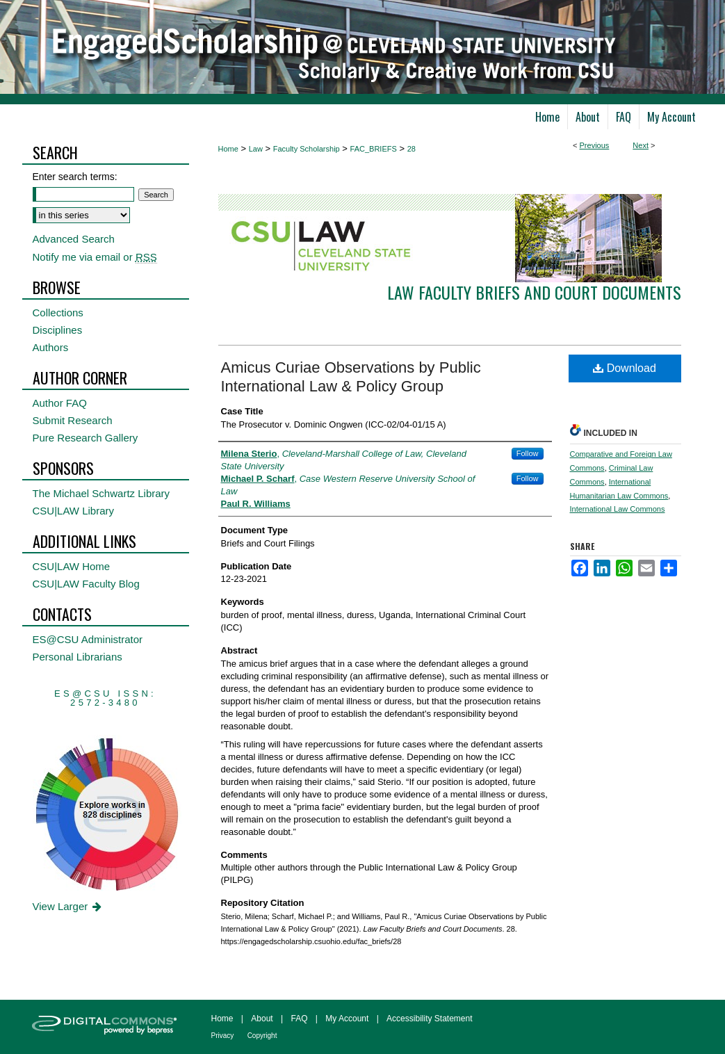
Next (641, 145)
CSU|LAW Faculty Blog (86, 584)
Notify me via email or (95, 257)
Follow (527, 453)
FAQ (299, 1018)
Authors (51, 347)
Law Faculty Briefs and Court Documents (534, 292)
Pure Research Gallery (85, 438)
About (261, 1018)
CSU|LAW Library (74, 511)
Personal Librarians (77, 657)
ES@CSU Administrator (88, 639)
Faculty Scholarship (306, 149)
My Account (346, 1018)
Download (624, 368)
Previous (595, 145)
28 (411, 149)
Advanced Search (74, 239)
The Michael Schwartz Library (101, 493)
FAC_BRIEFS (373, 149)
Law (256, 149)
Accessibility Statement (429, 1018)
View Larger (68, 906)
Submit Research (73, 420)
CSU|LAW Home (72, 566)
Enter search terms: (75, 176)
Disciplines (58, 330)
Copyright (262, 1035)
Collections (58, 312)
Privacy (222, 1035)
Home (228, 149)
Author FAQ (60, 403)
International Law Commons (617, 509)
